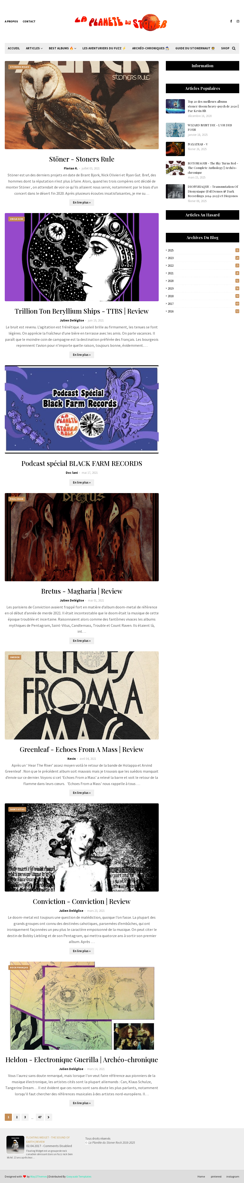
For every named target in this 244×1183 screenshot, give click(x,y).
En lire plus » (82, 202)
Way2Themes (38, 1176)
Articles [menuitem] (33, 48)
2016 (203, 311)
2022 (203, 266)
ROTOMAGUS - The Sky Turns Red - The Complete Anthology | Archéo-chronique (213, 167)
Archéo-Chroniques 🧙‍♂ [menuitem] (150, 48)
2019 (203, 288)
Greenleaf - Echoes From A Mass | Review (82, 749)
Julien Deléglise (72, 320)
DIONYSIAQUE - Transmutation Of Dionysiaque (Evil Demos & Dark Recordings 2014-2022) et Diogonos (213, 191)
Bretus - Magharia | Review (81, 590)
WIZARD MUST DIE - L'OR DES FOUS (210, 127)
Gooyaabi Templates (78, 1176)
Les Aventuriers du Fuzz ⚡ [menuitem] (104, 48)
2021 (203, 273)
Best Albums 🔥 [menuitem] (61, 48)
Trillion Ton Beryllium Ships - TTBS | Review (82, 310)
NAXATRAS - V (198, 144)
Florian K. (71, 168)
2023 (203, 258)
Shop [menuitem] (225, 48)
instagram (232, 1176)
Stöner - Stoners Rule (81, 158)
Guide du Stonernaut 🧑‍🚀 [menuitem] (195, 48)
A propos (11, 21)
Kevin (71, 759)
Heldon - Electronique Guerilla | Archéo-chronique (81, 1059)
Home (201, 1176)
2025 (203, 250)
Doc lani (72, 473)
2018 (203, 296)
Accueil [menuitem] (14, 48)
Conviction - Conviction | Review (82, 901)
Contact (29, 21)
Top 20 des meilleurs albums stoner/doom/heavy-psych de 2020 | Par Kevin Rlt (213, 106)
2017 (203, 304)
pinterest (216, 1176)
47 (39, 1117)
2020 (203, 281)
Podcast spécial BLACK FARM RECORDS (81, 463)
